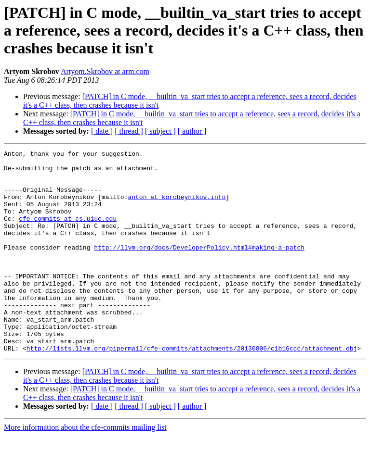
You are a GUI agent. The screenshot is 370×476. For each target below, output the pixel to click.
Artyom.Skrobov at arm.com (105, 71)
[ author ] (192, 131)
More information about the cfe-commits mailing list (85, 467)
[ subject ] (160, 131)
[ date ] (102, 131)
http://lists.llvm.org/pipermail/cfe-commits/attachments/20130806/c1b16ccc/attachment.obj (191, 388)
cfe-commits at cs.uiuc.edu (68, 232)
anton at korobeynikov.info (176, 206)
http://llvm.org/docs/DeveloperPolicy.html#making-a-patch (199, 267)
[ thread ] (129, 131)
